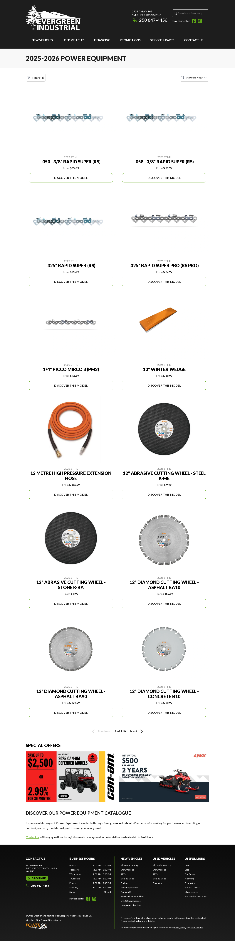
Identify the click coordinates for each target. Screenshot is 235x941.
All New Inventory (129, 865)
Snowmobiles (127, 869)
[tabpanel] (90, 879)
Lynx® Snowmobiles (131, 900)
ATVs (123, 874)
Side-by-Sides (127, 878)
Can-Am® (126, 892)
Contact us (32, 837)
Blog (187, 869)
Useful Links (195, 858)
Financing (102, 40)
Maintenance (191, 892)
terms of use (197, 927)
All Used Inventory (162, 865)
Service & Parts (162, 40)
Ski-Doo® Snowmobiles (132, 896)
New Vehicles (42, 40)
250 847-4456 (149, 20)
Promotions (130, 40)
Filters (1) (35, 77)
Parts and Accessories (196, 896)
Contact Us (193, 40)
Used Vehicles (74, 40)
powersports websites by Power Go (74, 915)
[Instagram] (200, 21)
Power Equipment (129, 887)
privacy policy (179, 927)
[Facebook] (194, 21)
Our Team (190, 874)
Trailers (124, 883)
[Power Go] (59, 926)
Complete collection (131, 905)
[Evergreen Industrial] (53, 17)
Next (137, 731)
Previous (100, 731)
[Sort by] (194, 78)
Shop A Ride (46, 920)
